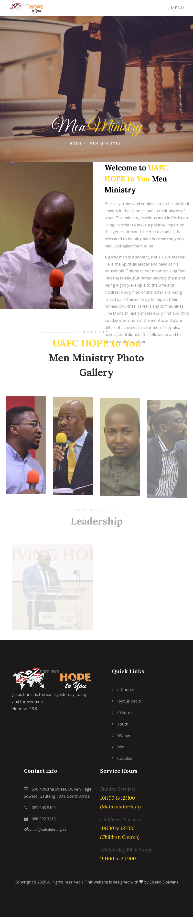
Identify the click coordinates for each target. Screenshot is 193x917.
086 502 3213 (40, 819)
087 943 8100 (40, 807)
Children (122, 712)
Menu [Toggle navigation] (176, 8)
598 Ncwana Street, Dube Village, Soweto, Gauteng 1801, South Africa (58, 792)
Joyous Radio (126, 701)
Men (119, 746)
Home (78, 144)
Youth (120, 724)
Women (121, 735)
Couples (122, 758)
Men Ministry (105, 144)
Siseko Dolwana (164, 882)
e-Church (123, 689)
